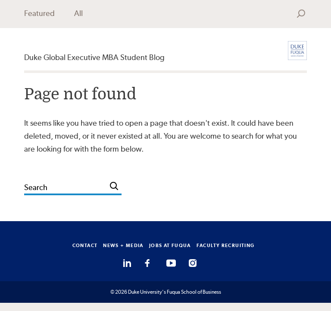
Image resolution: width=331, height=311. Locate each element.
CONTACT (85, 245)
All (78, 13)
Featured (39, 13)
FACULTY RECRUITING (226, 245)
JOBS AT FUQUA (170, 245)
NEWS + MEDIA (123, 245)
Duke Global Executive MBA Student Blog (94, 57)
